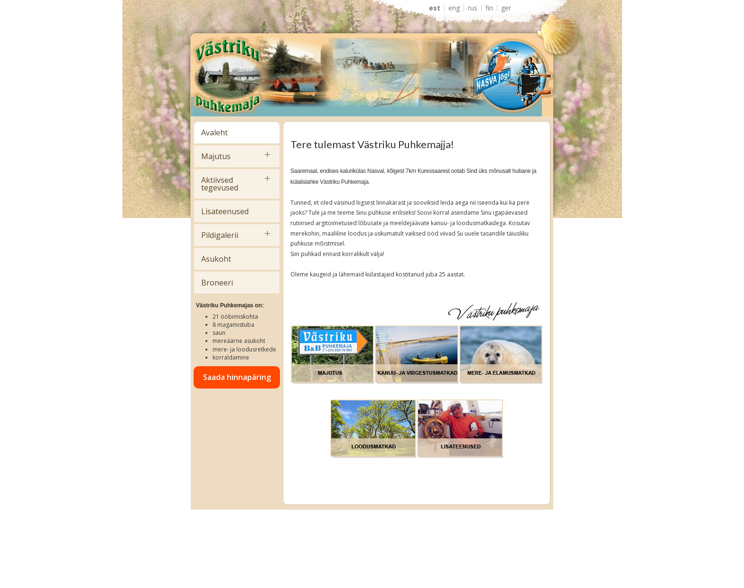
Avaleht (214, 132)
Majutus (216, 156)
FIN (489, 8)
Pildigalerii (219, 235)
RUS (472, 8)
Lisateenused (225, 211)
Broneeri (217, 282)
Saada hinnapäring (237, 377)
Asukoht (216, 259)
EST (434, 8)
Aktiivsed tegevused (219, 184)
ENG (454, 8)
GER (506, 8)
